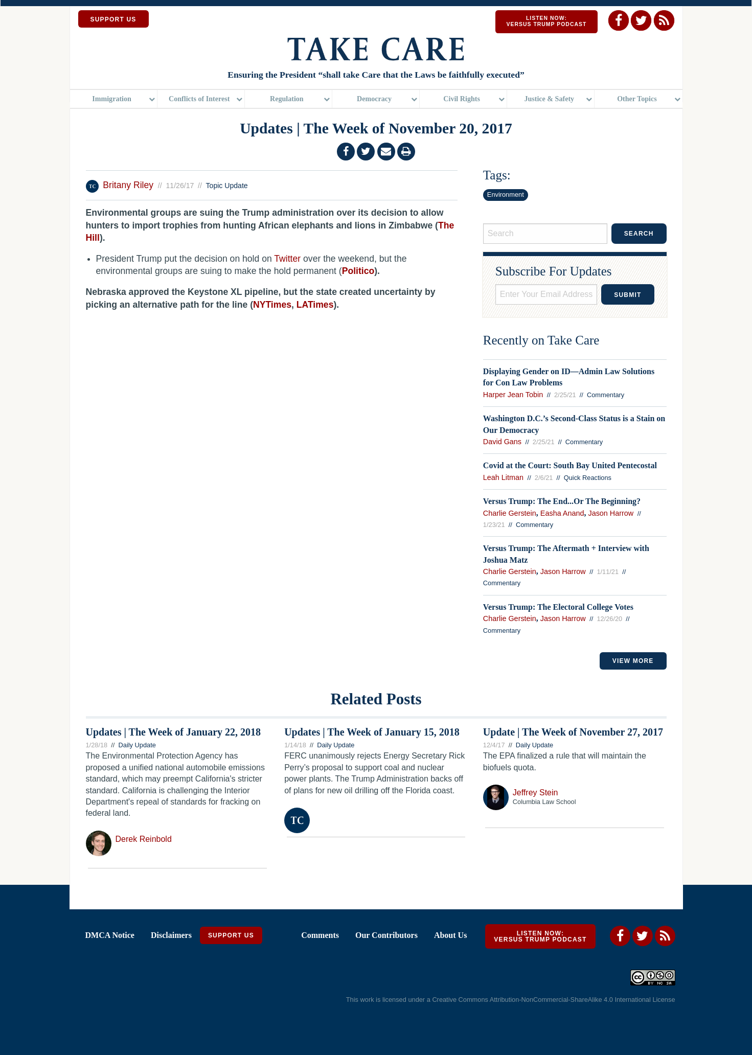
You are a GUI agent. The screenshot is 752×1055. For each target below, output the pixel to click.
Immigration (111, 100)
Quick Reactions (587, 479)
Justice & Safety (549, 100)
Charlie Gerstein (509, 514)
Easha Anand (562, 514)
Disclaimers (171, 936)
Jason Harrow (610, 514)
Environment (505, 195)
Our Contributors (386, 936)
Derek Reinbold (144, 840)
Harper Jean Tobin (513, 396)
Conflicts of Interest (199, 100)
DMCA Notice (109, 936)
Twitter (287, 260)
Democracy (374, 100)
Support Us (231, 936)
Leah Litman (503, 478)
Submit (627, 296)
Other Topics (637, 100)
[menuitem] (113, 100)
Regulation (287, 100)
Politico (358, 272)
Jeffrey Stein (535, 793)
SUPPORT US (113, 19)
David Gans (502, 443)
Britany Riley (129, 186)
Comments (320, 936)
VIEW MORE (633, 662)
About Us (450, 936)
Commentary (605, 396)
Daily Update (137, 746)
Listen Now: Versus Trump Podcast (546, 21)
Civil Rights (461, 100)
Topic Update (227, 186)
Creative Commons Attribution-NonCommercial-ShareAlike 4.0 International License (553, 1000)
